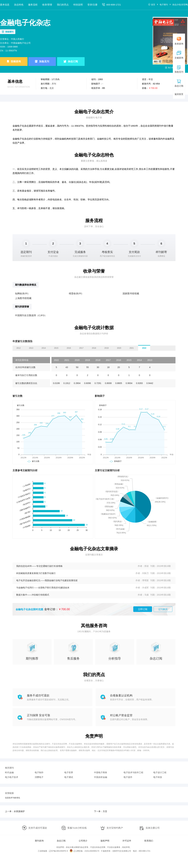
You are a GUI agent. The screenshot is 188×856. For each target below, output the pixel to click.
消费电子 (39, 777)
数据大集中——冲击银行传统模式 (32, 595)
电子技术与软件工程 (133, 772)
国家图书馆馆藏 (131, 293)
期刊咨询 (39, 840)
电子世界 (68, 772)
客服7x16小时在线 (77, 827)
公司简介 (83, 840)
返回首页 (179, 94)
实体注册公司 (153, 827)
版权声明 (105, 840)
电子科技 (157, 777)
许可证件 (126, 840)
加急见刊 (44, 61)
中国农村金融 (100, 777)
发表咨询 (179, 41)
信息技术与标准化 (12, 798)
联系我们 (148, 840)
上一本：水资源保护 (15, 811)
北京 (51, 88)
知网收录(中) (21, 293)
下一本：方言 (100, 811)
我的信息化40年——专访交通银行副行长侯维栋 (39, 566)
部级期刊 (9, 32)
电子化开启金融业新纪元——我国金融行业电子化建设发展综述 (47, 580)
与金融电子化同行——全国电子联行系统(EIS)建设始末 (42, 587)
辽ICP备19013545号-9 (58, 851)
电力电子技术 (11, 777)
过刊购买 (163, 609)
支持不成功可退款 (37, 827)
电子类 (98, 117)
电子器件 (128, 777)
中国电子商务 (100, 772)
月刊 (54, 83)
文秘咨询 (179, 55)
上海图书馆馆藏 (23, 298)
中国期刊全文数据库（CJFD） (31, 315)
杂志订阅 (73, 61)
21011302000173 (92, 851)
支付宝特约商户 (115, 827)
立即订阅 (142, 609)
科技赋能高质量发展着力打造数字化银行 (36, 573)
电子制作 (39, 772)
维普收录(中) (75, 293)
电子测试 (68, 777)
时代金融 (9, 772)
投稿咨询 (16, 61)
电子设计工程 (159, 772)
